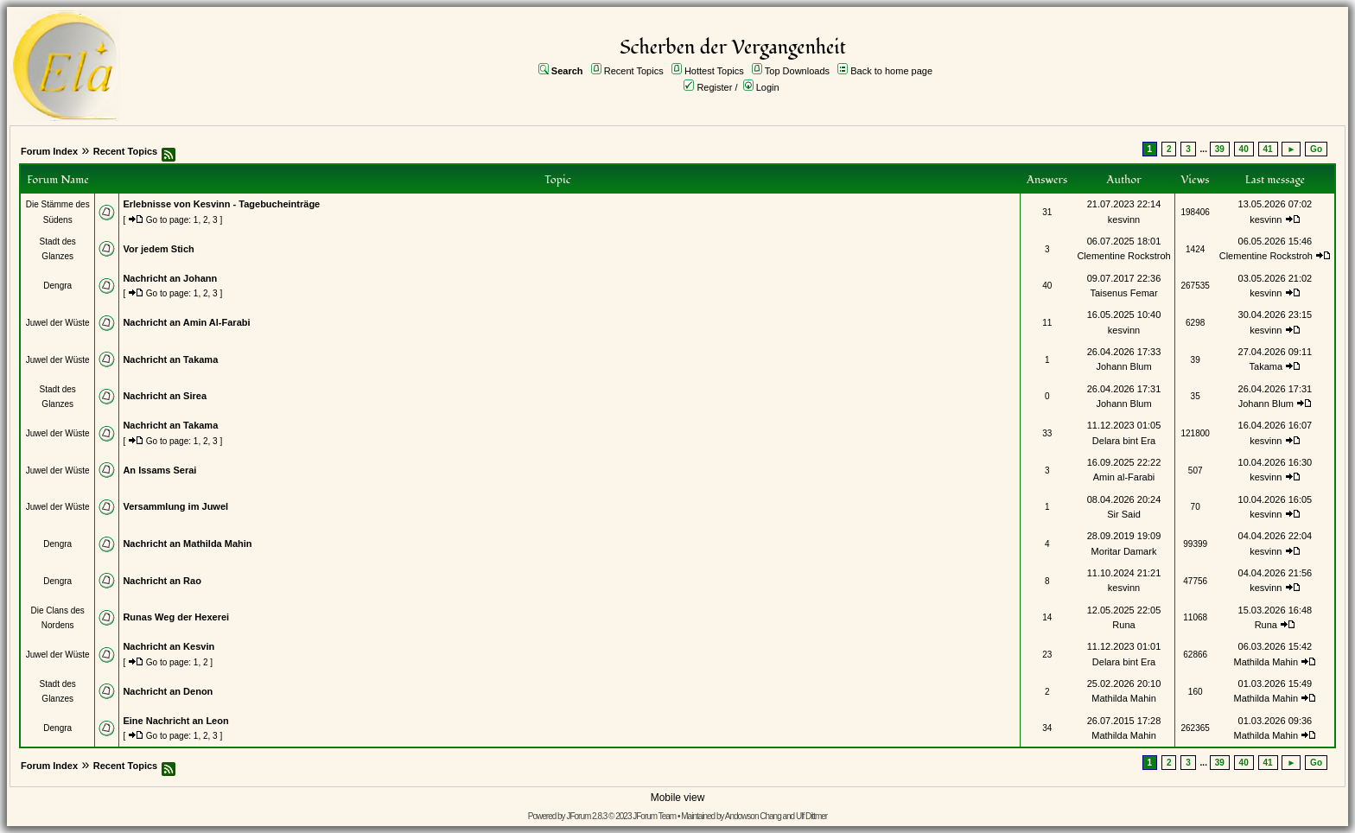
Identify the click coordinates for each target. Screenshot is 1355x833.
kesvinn (1124, 219)
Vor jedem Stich (158, 249)
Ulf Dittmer (811, 816)
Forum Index (49, 151)
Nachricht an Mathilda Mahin (187, 543)
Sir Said (1124, 514)
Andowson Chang (753, 816)
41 (1268, 149)
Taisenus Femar (1123, 293)
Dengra (57, 285)
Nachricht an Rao (161, 580)
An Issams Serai (159, 470)
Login (767, 87)
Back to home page (891, 71)
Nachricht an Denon (168, 691)
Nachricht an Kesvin (168, 646)
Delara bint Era (1123, 441)
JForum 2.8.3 (586, 816)
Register (714, 87)
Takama (1266, 366)
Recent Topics (634, 71)
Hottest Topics (714, 71)
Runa (1123, 625)
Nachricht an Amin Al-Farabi (186, 322)
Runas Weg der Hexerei (176, 617)
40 (1244, 149)
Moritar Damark (1124, 551)
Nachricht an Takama (170, 359)
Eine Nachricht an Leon (175, 720)
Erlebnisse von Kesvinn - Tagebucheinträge (221, 204)
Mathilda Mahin (1266, 662)
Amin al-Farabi (1124, 477)
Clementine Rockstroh (1123, 256)
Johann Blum (1123, 366)
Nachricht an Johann (170, 278)
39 (1220, 149)
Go (1316, 149)
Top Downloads (797, 71)
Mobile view (678, 798)
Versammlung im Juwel (175, 506)
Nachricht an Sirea (165, 396)
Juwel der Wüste (58, 322)
